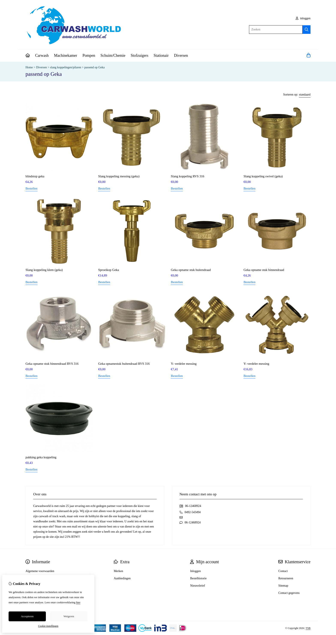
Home (29, 67)
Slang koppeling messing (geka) (119, 176)
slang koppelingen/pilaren (65, 67)
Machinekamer (65, 55)
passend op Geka (94, 67)
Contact (283, 571)
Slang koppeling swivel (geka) (263, 176)
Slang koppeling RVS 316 (187, 176)
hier (78, 602)
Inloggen (195, 571)
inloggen (303, 18)
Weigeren (68, 616)
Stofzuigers (139, 55)
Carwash (42, 55)
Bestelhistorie (198, 578)
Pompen (88, 55)
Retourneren (285, 578)
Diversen (181, 55)
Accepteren (27, 616)
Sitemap (283, 585)
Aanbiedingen (122, 578)
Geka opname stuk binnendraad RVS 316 (52, 363)
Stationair (161, 55)
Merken (118, 571)
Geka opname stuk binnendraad (263, 270)
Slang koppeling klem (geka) (44, 270)
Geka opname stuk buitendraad (191, 270)
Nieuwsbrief (197, 585)
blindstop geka (35, 176)
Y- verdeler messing (183, 363)
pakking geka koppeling (41, 457)
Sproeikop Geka (108, 270)
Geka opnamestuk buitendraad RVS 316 (124, 363)
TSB (308, 628)
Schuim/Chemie (112, 55)
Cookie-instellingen (48, 626)
